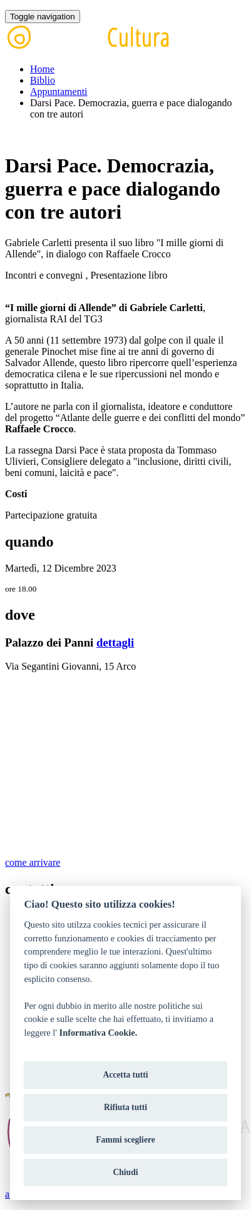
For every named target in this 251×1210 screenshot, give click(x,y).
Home (42, 69)
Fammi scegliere (125, 1139)
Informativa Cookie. (98, 1033)
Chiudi (125, 1172)
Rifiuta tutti (125, 1107)
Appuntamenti (59, 91)
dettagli (115, 642)
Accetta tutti (125, 1074)
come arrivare (32, 862)
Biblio (42, 80)
